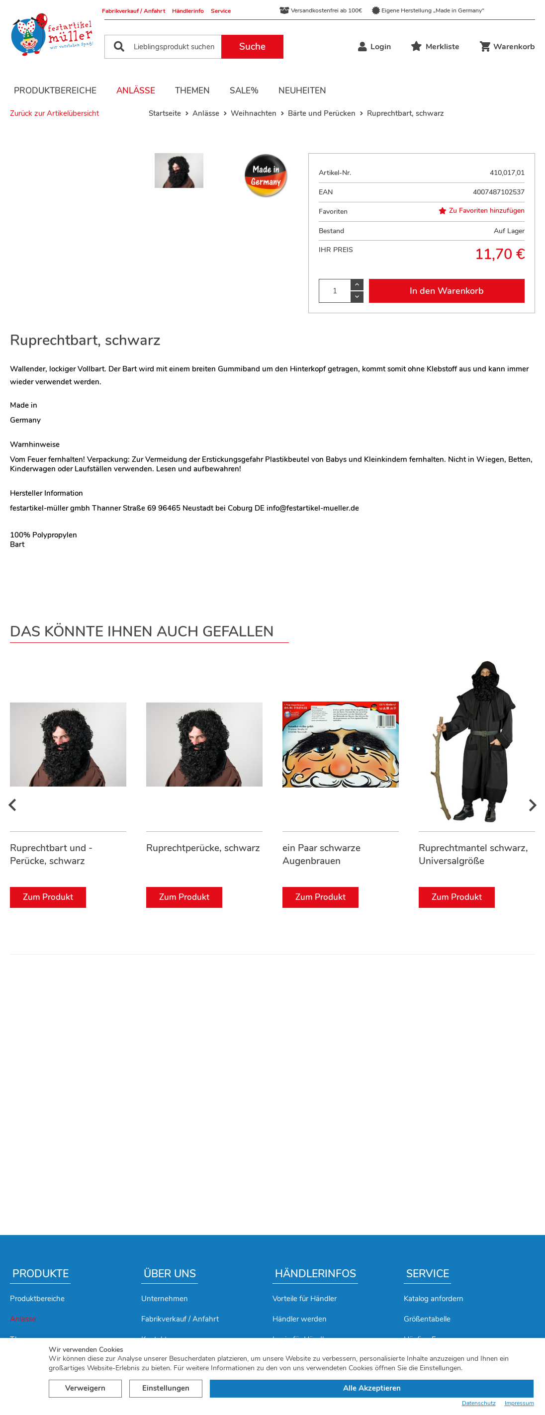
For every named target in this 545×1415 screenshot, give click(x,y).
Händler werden (299, 1319)
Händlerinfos (315, 1274)
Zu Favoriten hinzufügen (482, 210)
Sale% (244, 90)
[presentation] (12, 811)
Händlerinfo (188, 11)
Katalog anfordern (433, 1299)
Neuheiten (302, 90)
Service (221, 11)
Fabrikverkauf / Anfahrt (133, 11)
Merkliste (435, 46)
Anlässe (135, 90)
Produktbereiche (55, 90)
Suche (252, 46)
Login (374, 47)
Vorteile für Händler (304, 1299)
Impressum (519, 1403)
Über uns (170, 1274)
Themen (192, 90)
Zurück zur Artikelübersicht (54, 113)
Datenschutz (479, 1403)
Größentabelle (427, 1319)
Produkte (40, 1274)
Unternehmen (164, 1299)
